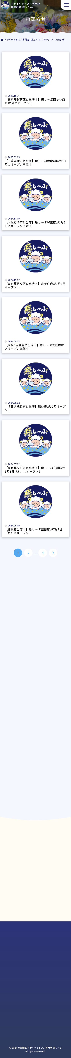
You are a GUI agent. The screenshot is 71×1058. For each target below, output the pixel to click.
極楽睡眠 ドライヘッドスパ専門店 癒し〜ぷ (39, 1047)
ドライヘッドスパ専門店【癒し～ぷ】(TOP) (26, 39)
